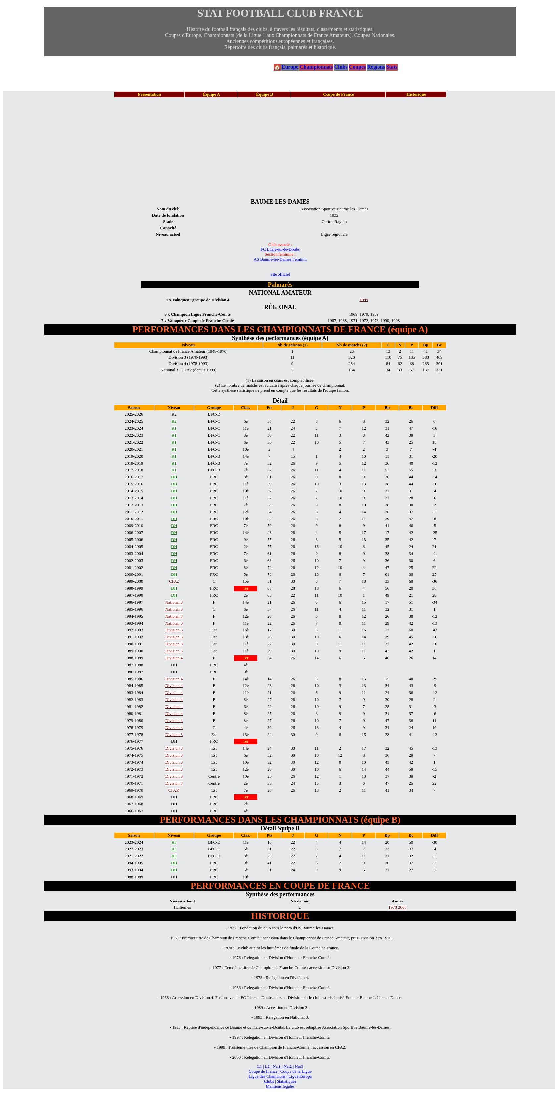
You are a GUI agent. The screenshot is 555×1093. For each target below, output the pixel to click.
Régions (376, 67)
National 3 (174, 602)
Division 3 (174, 630)
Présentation (149, 94)
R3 (174, 842)
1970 (392, 907)
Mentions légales (280, 1086)
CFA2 (174, 581)
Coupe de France (338, 94)
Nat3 (299, 1066)
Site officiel (280, 274)
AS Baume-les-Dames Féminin (280, 259)
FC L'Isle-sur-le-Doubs (280, 249)
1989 (364, 300)
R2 (174, 421)
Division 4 (174, 658)
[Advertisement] (280, 147)
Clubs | (270, 1081)
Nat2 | (289, 1066)
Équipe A (211, 94)
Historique (416, 94)
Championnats (316, 67)
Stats (392, 67)
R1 (174, 428)
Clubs (341, 67)
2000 (402, 907)
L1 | (260, 1066)
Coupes (357, 67)
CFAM (174, 790)
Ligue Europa (300, 1076)
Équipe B (264, 94)
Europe (290, 67)
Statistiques (286, 1081)
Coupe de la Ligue (296, 1071)
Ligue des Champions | (268, 1076)
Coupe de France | (264, 1071)
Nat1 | (278, 1066)
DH (174, 477)
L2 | (268, 1066)
